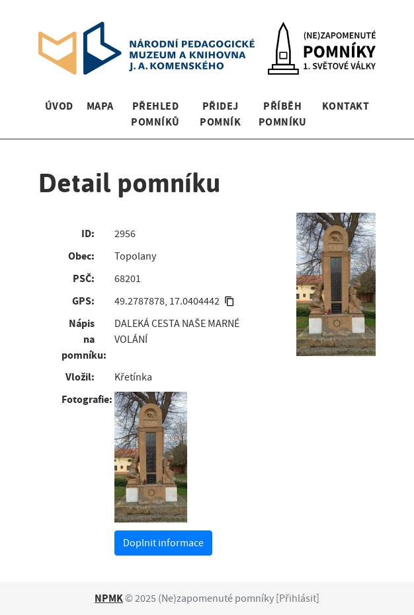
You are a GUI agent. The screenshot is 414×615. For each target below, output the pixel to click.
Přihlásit (297, 598)
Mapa (100, 106)
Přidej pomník (220, 114)
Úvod (59, 106)
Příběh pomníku (283, 114)
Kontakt (345, 106)
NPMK (109, 598)
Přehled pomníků (155, 114)
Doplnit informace (163, 543)
